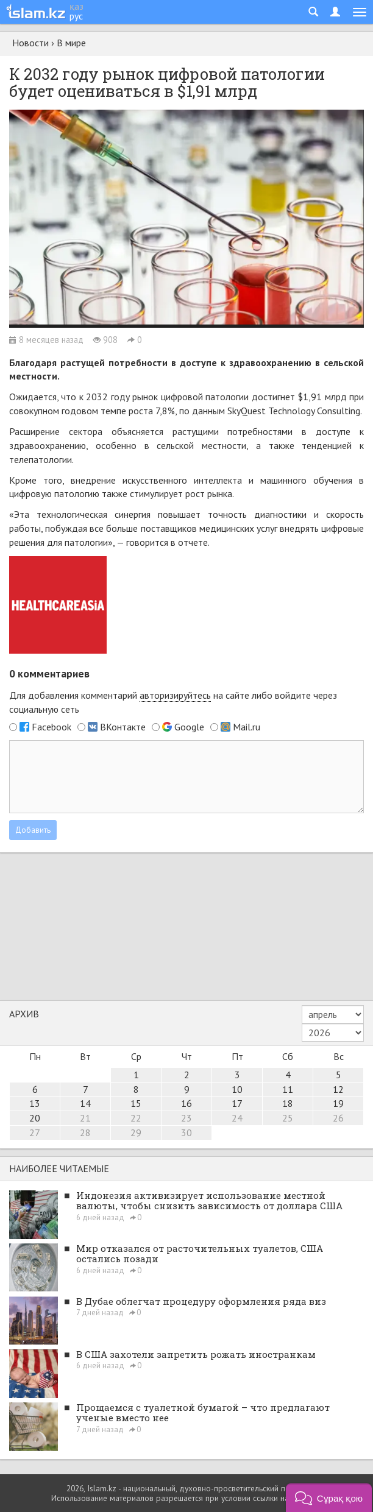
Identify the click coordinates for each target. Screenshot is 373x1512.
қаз (76, 6)
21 (85, 1118)
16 (186, 1103)
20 (34, 1118)
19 (338, 1103)
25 (287, 1118)
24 (237, 1118)
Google (189, 727)
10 (237, 1089)
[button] (329, 1497)
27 (34, 1132)
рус (76, 16)
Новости (30, 43)
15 (135, 1103)
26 (338, 1118)
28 (85, 1132)
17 (237, 1103)
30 (186, 1132)
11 (287, 1089)
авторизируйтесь (175, 695)
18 (287, 1103)
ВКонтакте (123, 727)
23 (186, 1118)
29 (135, 1132)
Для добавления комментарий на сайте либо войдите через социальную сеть (173, 702)
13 (34, 1103)
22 (135, 1118)
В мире (71, 43)
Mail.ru (246, 727)
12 (338, 1089)
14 (85, 1103)
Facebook (51, 727)
